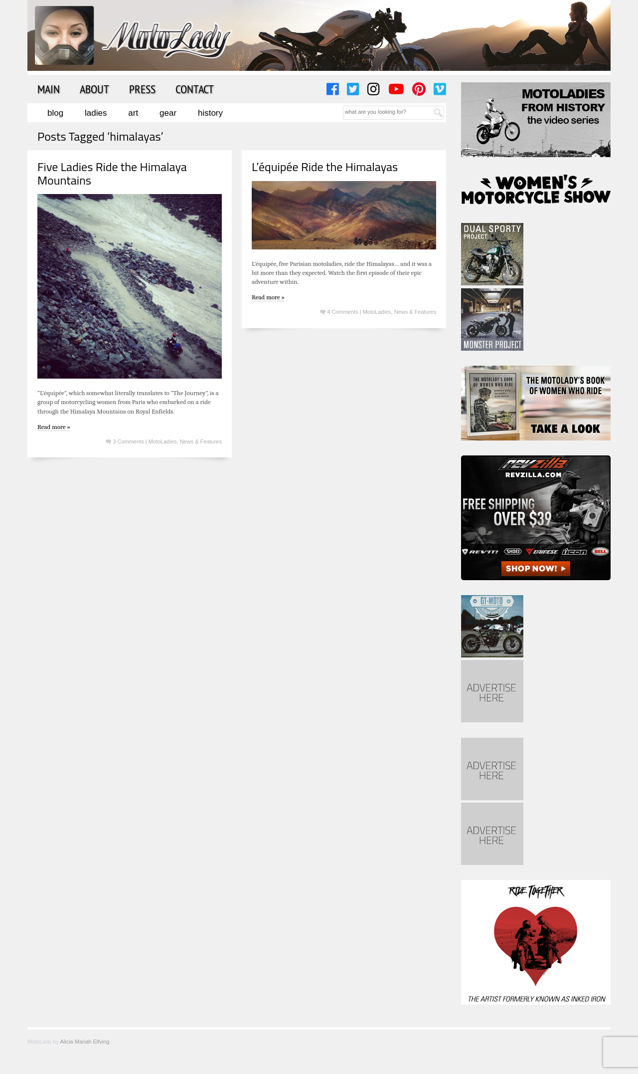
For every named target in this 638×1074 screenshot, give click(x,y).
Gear (168, 113)
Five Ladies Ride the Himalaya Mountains (112, 173)
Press (142, 88)
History (210, 113)
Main (48, 88)
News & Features (201, 441)
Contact (194, 88)
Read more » (53, 426)
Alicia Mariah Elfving (84, 1042)
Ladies (96, 113)
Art (133, 113)
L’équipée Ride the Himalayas (325, 167)
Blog (55, 113)
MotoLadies (163, 441)
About (94, 88)
